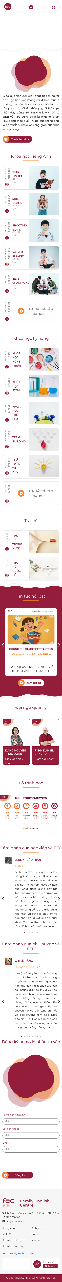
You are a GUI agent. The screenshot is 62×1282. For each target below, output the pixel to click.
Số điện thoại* (11, 1128)
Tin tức (35, 1234)
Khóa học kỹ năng (13, 1246)
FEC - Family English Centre (19, 1253)
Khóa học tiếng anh (7, 306)
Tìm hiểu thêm (20, 139)
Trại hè (7, 536)
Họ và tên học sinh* (14, 1115)
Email (5, 1142)
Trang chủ (8, 1228)
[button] (24, 932)
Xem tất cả (33, 683)
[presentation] (27, 1161)
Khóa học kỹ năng (7, 355)
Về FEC (6, 1234)
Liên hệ (35, 1240)
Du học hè (37, 1228)
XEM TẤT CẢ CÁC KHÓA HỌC (41, 312)
